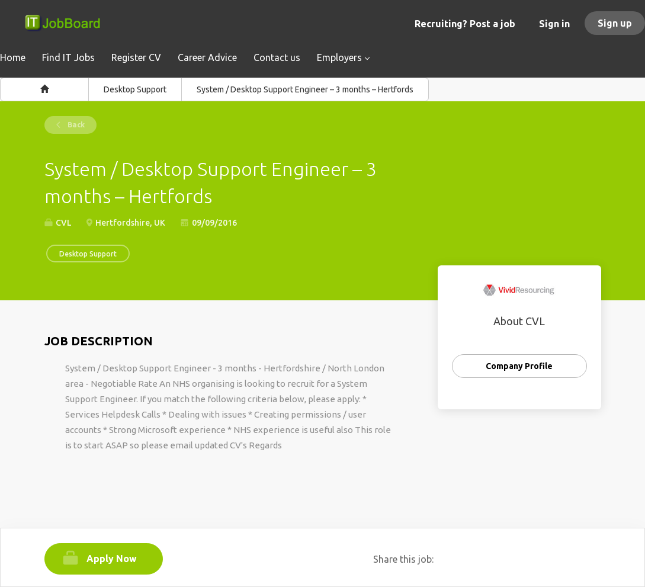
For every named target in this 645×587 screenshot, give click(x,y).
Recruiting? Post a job (465, 23)
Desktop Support (135, 89)
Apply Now (111, 558)
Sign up (615, 23)
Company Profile (519, 366)
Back (75, 125)
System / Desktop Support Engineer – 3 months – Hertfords (305, 89)
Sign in (554, 23)
